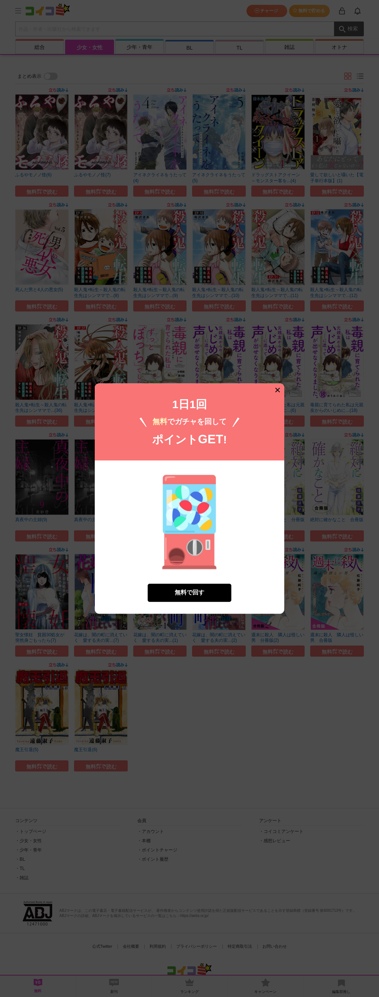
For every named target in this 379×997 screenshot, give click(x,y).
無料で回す (189, 583)
